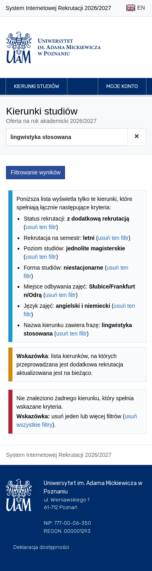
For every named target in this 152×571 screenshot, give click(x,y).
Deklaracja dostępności (41, 547)
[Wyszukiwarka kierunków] (67, 137)
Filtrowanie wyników (36, 172)
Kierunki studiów (36, 86)
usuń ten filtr (41, 227)
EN (135, 8)
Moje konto (122, 86)
